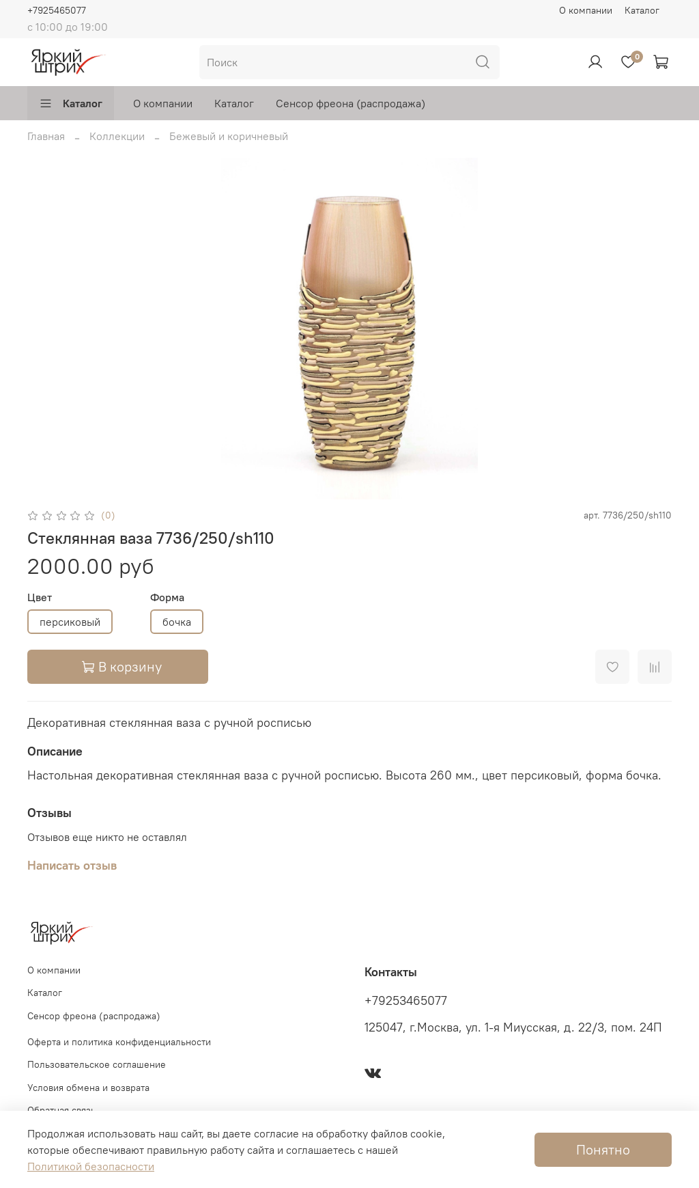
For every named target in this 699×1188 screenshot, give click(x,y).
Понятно (603, 1149)
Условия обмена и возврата (88, 1087)
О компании (585, 10)
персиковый (70, 621)
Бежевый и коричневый (228, 136)
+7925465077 (56, 10)
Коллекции (117, 136)
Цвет (39, 597)
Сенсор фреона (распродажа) (350, 103)
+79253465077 (406, 1000)
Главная (46, 136)
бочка (176, 621)
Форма (167, 597)
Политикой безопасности (90, 1166)
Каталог (642, 10)
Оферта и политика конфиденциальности (119, 1042)
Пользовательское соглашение (96, 1064)
